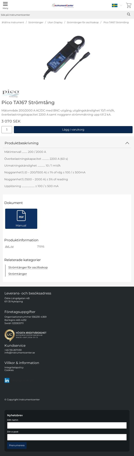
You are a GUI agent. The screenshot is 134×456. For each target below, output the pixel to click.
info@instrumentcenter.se (19, 352)
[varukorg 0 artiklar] (128, 5)
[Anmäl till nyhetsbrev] (17, 445)
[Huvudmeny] (5, 5)
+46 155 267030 (13, 350)
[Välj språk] (117, 5)
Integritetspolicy (14, 367)
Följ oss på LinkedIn (19, 380)
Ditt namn (12, 420)
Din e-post (12, 431)
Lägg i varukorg (73, 129)
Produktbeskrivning (67, 143)
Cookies (9, 370)
